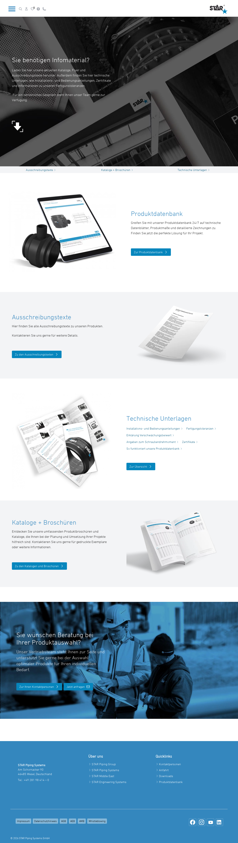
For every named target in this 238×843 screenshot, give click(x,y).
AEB (72, 821)
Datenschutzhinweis (45, 821)
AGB (63, 821)
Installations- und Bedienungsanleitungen (155, 428)
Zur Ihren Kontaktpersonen (39, 687)
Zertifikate (190, 441)
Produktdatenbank (171, 782)
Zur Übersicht (140, 466)
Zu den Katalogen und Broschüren (39, 566)
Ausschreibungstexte (41, 170)
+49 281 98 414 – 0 (36, 780)
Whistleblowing (97, 821)
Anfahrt (164, 770)
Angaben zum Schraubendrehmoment (152, 441)
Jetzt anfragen (78, 687)
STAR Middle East (103, 776)
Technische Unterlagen (194, 170)
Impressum (23, 821)
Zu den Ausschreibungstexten (37, 354)
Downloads (166, 776)
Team (87, 95)
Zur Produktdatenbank (151, 252)
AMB (81, 821)
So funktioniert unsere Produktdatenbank (154, 448)
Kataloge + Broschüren (117, 170)
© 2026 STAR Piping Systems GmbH (30, 838)
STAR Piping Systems (105, 770)
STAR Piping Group (104, 764)
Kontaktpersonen (170, 764)
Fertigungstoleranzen (201, 428)
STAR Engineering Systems (109, 782)
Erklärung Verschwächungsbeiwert (150, 435)
